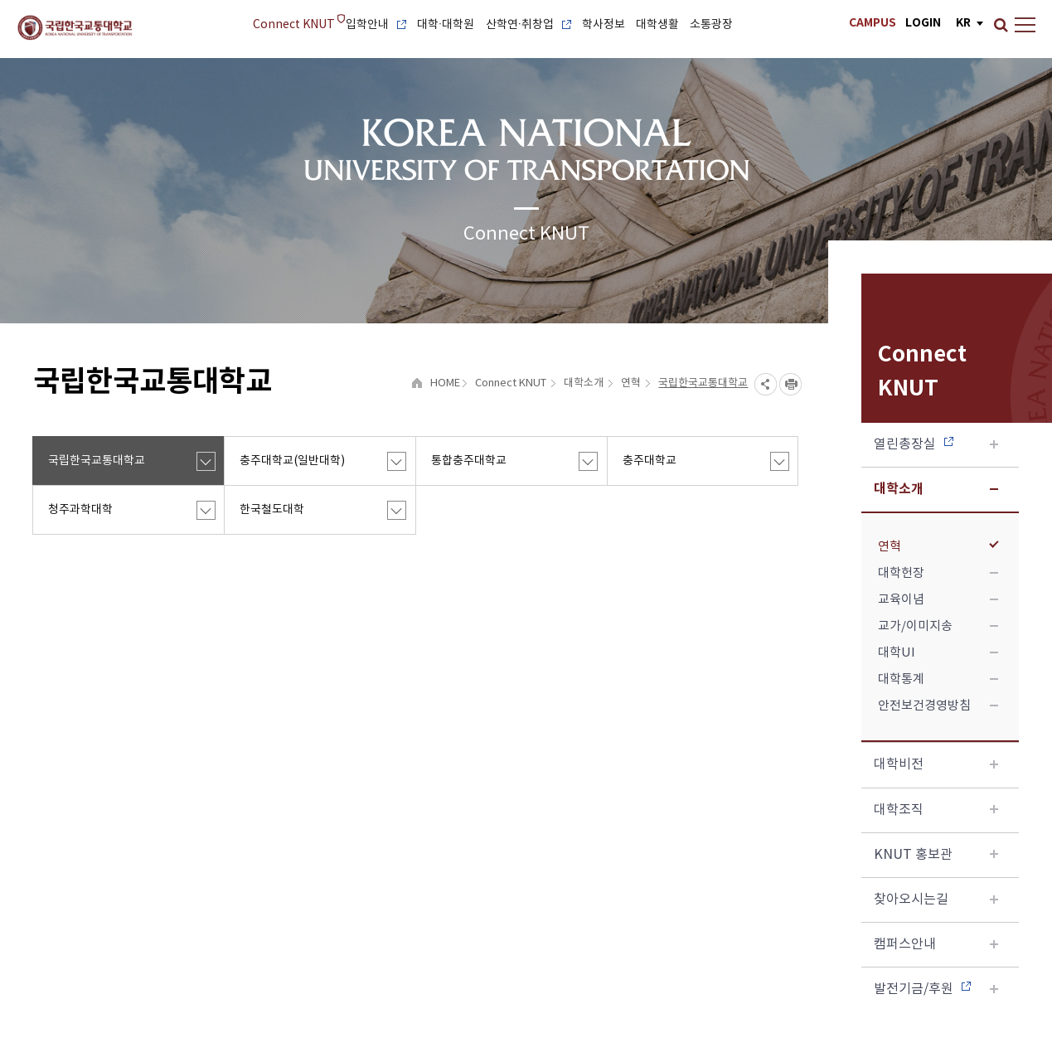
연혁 (938, 547)
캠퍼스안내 (936, 944)
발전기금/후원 (936, 989)
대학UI (938, 653)
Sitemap (1025, 21)
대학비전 (936, 764)
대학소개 (936, 489)
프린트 (790, 384)
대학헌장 (938, 573)
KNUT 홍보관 (936, 854)
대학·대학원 (446, 25)
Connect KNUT (294, 25)
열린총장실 (936, 444)
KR (963, 23)
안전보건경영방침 (938, 706)
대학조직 (936, 810)
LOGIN (923, 23)
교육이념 (938, 600)
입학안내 (376, 25)
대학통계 (938, 679)
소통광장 (711, 25)
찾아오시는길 (936, 899)
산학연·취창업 (529, 25)
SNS (765, 384)
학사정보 (603, 25)
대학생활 (657, 25)
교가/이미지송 (938, 626)
